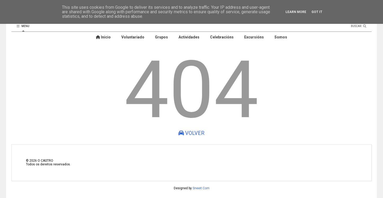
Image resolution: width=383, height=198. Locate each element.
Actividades (189, 37)
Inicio (103, 37)
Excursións (254, 37)
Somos (280, 37)
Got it (316, 12)
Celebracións (222, 37)
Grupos (161, 37)
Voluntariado (132, 37)
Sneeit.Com (201, 188)
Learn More (296, 12)
